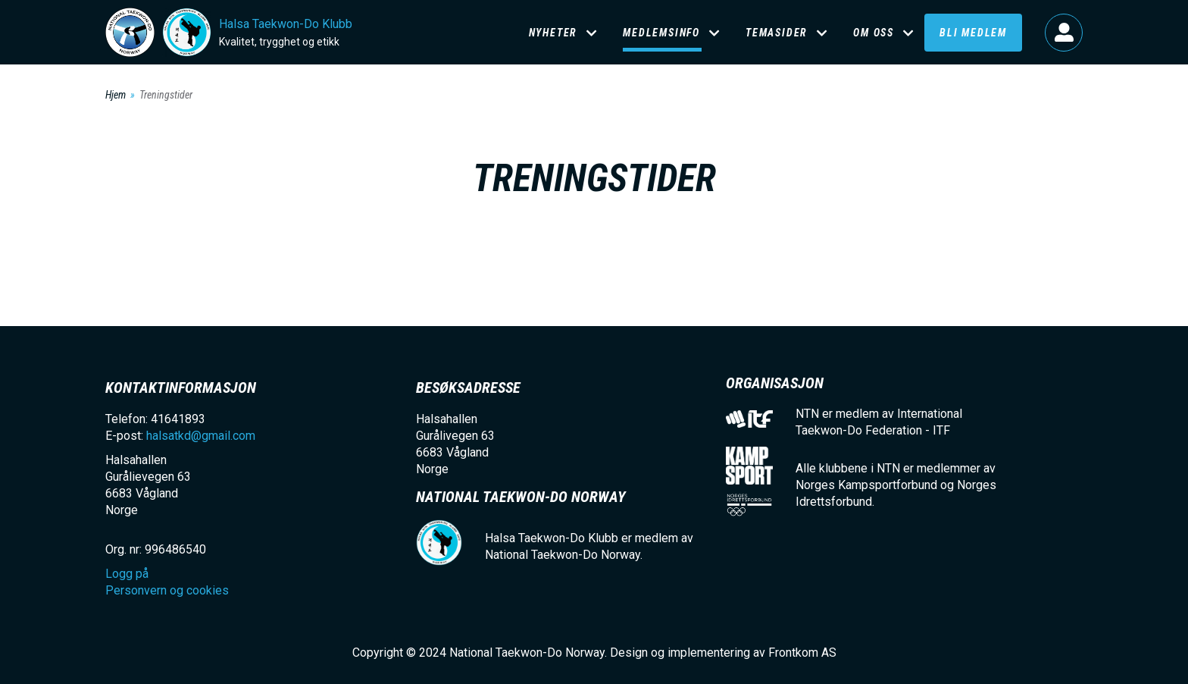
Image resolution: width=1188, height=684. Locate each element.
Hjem (115, 95)
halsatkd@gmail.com (200, 435)
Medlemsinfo (661, 33)
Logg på (1064, 33)
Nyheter (553, 33)
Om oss (873, 33)
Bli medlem (973, 33)
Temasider (777, 33)
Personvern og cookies (167, 590)
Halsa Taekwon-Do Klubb (285, 24)
